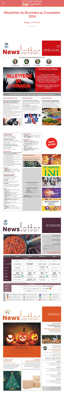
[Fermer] (3, 3)
